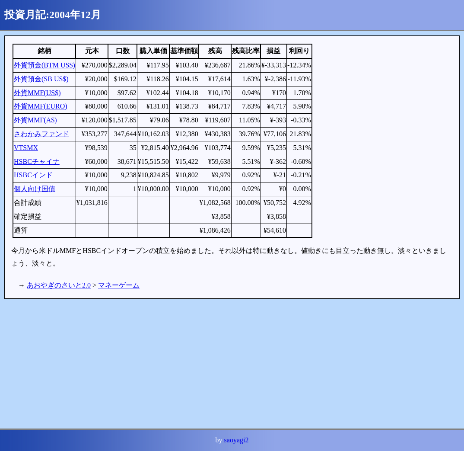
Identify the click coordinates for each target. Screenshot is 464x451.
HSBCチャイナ (37, 161)
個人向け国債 (34, 188)
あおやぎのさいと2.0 (59, 285)
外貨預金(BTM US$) (44, 65)
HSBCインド (33, 175)
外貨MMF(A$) (35, 120)
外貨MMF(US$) (37, 92)
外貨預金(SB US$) (41, 79)
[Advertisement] (232, 363)
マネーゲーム (119, 285)
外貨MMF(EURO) (40, 106)
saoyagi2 (236, 440)
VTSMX (26, 147)
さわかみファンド (41, 134)
